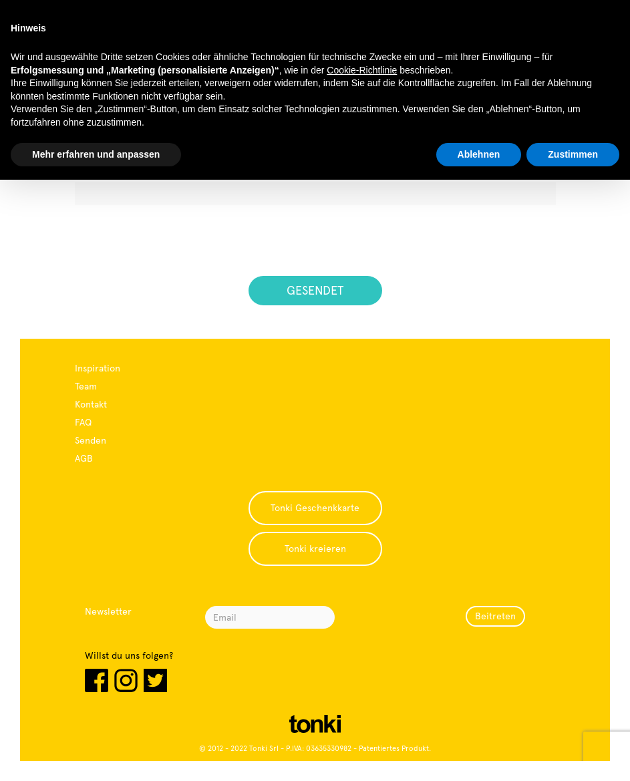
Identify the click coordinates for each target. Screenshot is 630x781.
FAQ (83, 422)
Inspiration (97, 368)
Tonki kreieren (315, 548)
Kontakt (91, 404)
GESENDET (315, 290)
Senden (90, 440)
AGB (84, 458)
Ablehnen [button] (479, 154)
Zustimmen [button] (573, 154)
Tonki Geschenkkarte (315, 507)
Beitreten (495, 616)
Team (86, 386)
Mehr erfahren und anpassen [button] (96, 154)
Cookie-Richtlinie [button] (362, 70)
